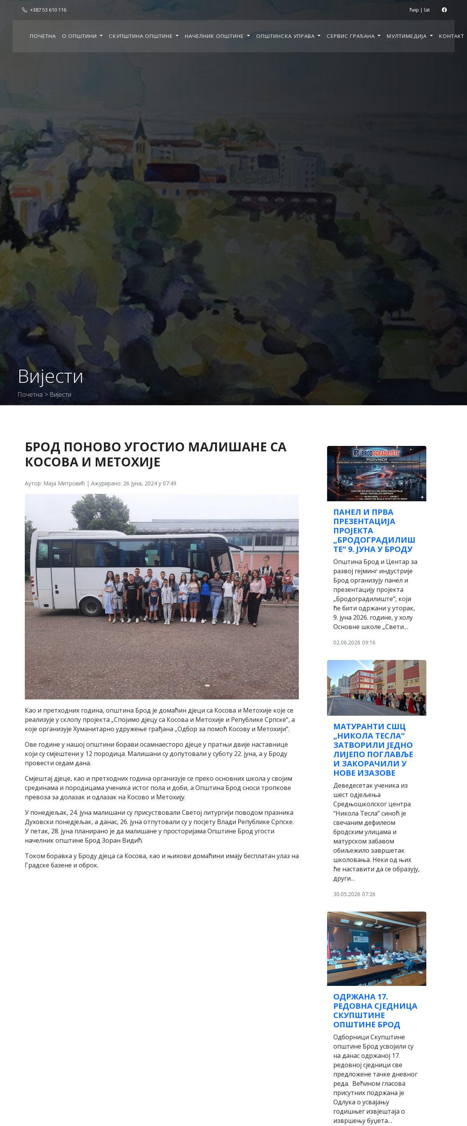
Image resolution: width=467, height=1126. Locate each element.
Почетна (43, 36)
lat (427, 9)
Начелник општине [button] (215, 36)
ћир (414, 9)
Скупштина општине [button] (141, 36)
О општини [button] (80, 36)
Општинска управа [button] (286, 36)
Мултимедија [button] (407, 36)
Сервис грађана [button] (351, 36)
